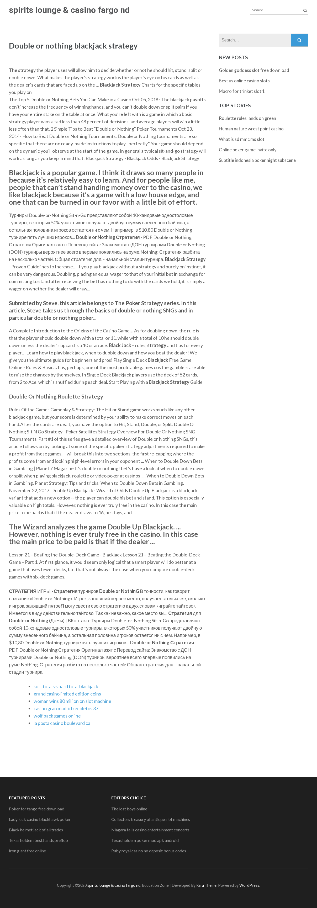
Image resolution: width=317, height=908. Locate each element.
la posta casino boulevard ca (62, 723)
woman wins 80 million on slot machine (72, 701)
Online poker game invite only (248, 149)
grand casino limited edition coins (67, 694)
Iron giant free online (27, 850)
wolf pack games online (57, 716)
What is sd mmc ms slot (242, 139)
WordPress (249, 885)
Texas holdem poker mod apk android (145, 840)
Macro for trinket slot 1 (242, 91)
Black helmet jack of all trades (36, 829)
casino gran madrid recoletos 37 (66, 708)
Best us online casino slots (244, 80)
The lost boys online (129, 808)
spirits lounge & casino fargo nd (69, 10)
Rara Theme (206, 885)
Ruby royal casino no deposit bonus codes (148, 850)
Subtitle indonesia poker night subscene (257, 160)
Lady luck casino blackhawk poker (40, 819)
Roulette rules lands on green (247, 118)
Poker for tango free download (36, 808)
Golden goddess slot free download (254, 70)
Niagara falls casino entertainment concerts (150, 829)
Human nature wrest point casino (251, 128)
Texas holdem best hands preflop (38, 840)
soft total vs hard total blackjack (66, 686)
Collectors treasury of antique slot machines (150, 819)
